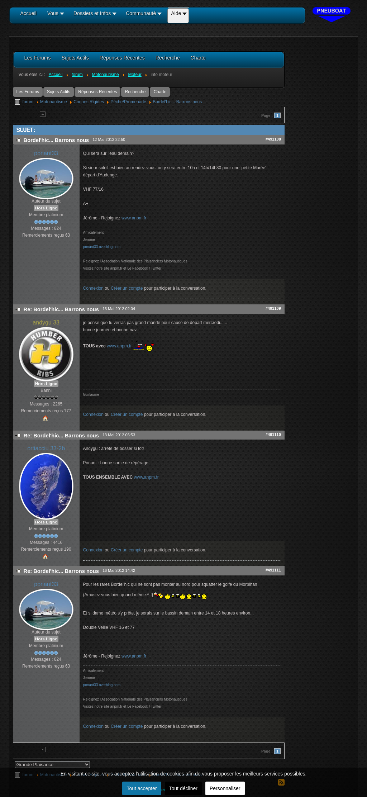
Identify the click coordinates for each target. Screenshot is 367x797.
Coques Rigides (88, 101)
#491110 (273, 434)
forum (28, 101)
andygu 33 (46, 322)
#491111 (273, 570)
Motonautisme (53, 101)
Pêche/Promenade (128, 101)
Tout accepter (142, 788)
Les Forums (27, 91)
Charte (159, 91)
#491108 (273, 139)
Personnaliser (225, 788)
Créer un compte (127, 288)
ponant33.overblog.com (101, 247)
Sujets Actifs (58, 91)
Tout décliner (183, 788)
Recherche (135, 91)
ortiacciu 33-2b (46, 448)
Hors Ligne (46, 207)
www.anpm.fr (133, 217)
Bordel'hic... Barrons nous (177, 101)
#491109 (273, 308)
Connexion (93, 288)
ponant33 (46, 153)
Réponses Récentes (97, 91)
